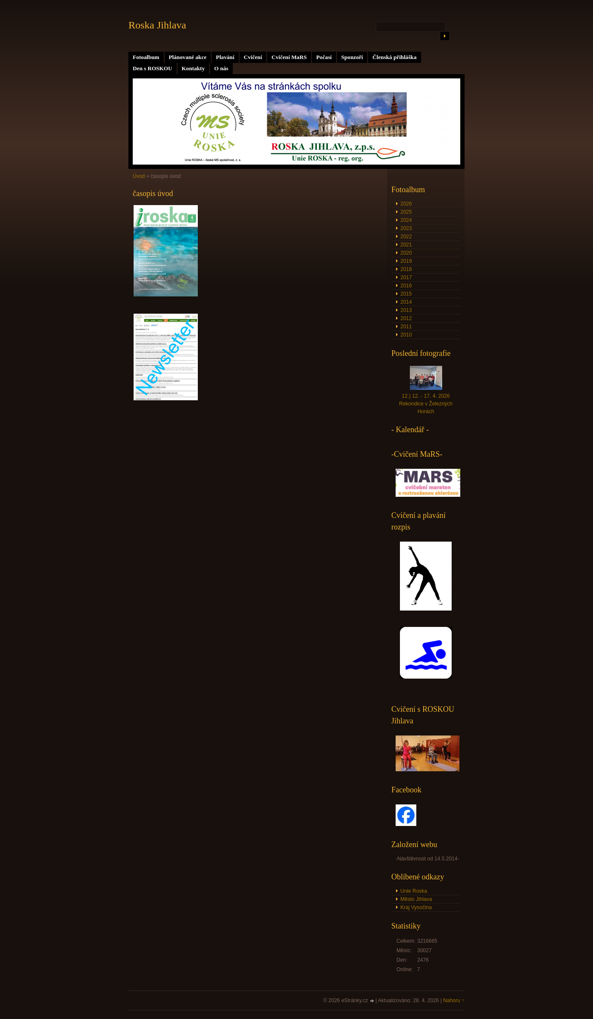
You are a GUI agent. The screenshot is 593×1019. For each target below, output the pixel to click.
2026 (406, 204)
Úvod (139, 176)
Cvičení (253, 57)
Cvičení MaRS (289, 57)
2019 (406, 261)
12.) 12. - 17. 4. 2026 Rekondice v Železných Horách (426, 403)
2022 (406, 237)
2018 (406, 269)
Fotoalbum (146, 57)
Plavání (225, 57)
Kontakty (193, 68)
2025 (406, 212)
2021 (406, 245)
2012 (406, 318)
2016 (406, 286)
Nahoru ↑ (453, 1000)
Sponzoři (352, 57)
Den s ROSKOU (152, 68)
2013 (406, 310)
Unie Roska (413, 891)
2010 (406, 335)
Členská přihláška (394, 57)
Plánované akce (188, 57)
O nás (221, 68)
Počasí (324, 57)
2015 (406, 294)
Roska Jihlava (157, 25)
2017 (406, 277)
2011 (406, 327)
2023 (406, 228)
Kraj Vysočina (416, 907)
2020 (406, 253)
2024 (406, 220)
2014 (406, 302)
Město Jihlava (416, 899)
